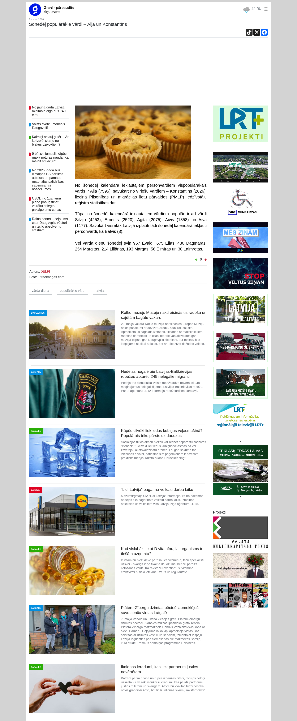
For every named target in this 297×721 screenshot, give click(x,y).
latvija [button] (100, 290)
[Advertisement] (148, 74)
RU (259, 8)
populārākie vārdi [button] (72, 290)
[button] (265, 8)
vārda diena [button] (40, 290)
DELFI (45, 271)
